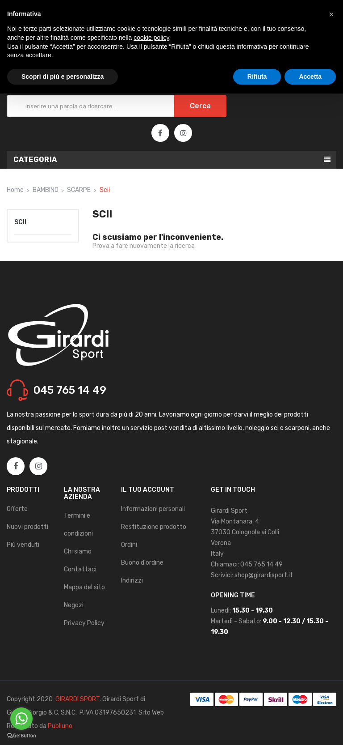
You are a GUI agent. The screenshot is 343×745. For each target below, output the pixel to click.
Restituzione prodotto (153, 527)
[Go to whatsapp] (21, 718)
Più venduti (23, 545)
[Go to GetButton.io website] (21, 736)
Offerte (17, 509)
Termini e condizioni (78, 524)
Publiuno (60, 726)
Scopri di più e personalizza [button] (62, 76)
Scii (20, 222)
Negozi (74, 605)
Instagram (183, 133)
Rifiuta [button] (257, 76)
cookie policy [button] (151, 37)
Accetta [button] (310, 76)
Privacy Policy (84, 623)
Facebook (160, 133)
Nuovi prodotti (27, 527)
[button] (331, 14)
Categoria (35, 159)
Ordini (129, 545)
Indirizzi (132, 580)
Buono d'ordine (142, 562)
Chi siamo (78, 551)
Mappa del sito (84, 587)
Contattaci (80, 569)
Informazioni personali (153, 509)
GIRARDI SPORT (77, 699)
